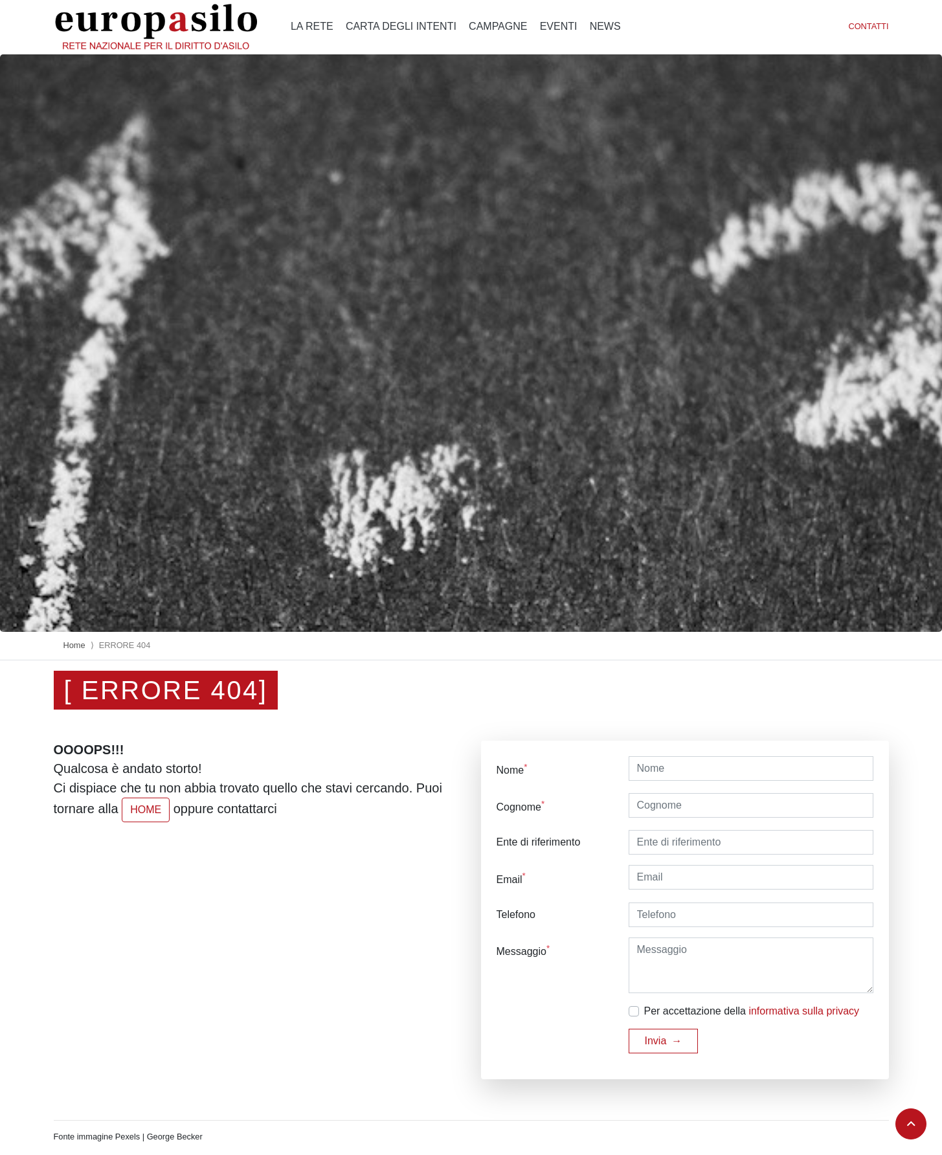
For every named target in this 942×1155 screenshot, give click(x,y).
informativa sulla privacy (803, 1010)
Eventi (559, 26)
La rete (312, 26)
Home (74, 645)
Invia (656, 1040)
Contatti (868, 26)
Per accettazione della (752, 1010)
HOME (145, 809)
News (605, 26)
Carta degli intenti (401, 26)
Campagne (498, 26)
